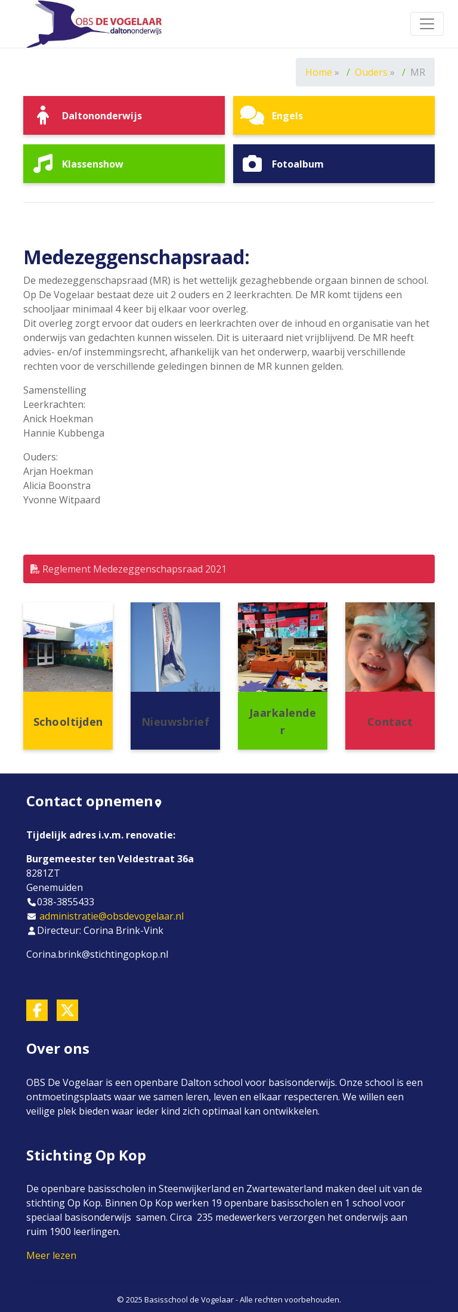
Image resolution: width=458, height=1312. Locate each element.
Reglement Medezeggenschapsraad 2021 (128, 568)
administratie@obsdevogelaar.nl (111, 916)
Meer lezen (51, 1255)
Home (318, 72)
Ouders (371, 72)
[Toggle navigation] (427, 24)
